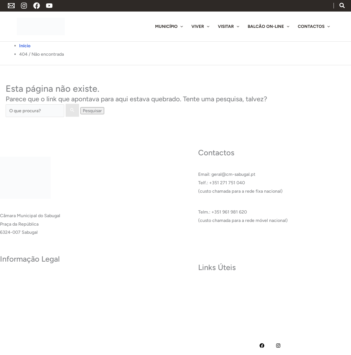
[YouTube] (49, 5)
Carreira (206, 301)
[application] (180, 26)
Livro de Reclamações (22, 318)
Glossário (207, 310)
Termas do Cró (213, 293)
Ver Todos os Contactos (222, 241)
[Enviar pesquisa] (72, 110)
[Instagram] (24, 5)
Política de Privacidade (23, 276)
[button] (342, 6)
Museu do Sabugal (216, 285)
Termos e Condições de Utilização (34, 285)
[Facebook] (36, 5)
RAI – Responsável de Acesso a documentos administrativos (60, 310)
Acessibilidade (14, 301)
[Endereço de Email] (11, 5)
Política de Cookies (19, 293)
